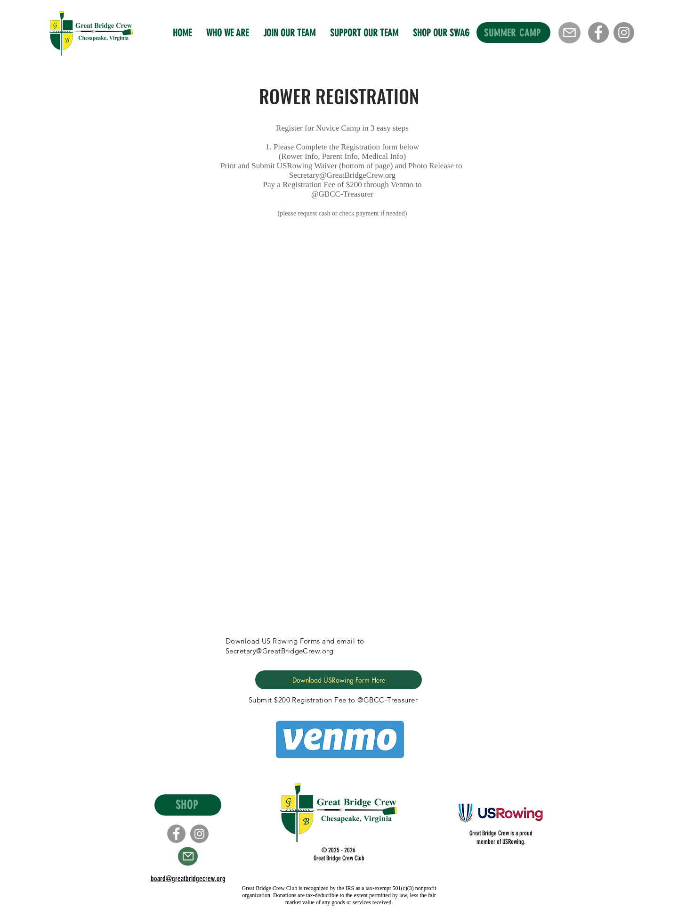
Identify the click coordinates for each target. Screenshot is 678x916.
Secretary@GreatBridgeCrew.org (342, 175)
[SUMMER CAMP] (513, 32)
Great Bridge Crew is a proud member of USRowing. (501, 837)
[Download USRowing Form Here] (338, 679)
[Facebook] (598, 32)
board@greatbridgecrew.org (188, 878)
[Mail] (569, 32)
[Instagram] (623, 32)
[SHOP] (187, 805)
